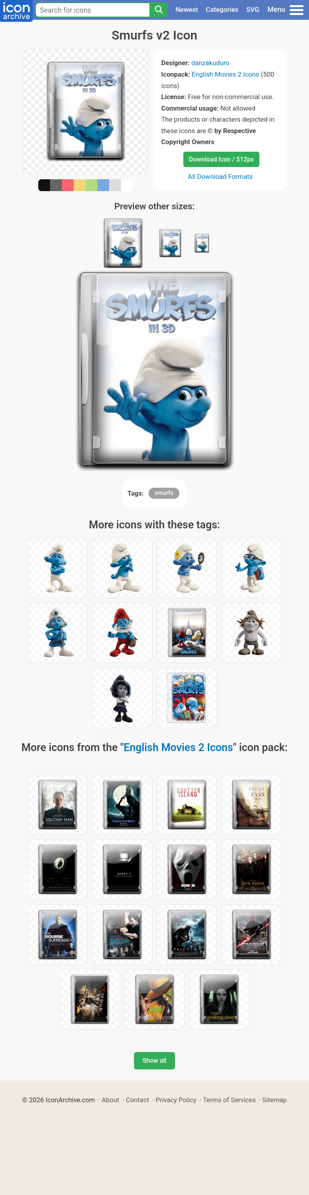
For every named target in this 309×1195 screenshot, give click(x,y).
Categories (222, 9)
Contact (137, 1100)
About (110, 1100)
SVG (252, 9)
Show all (154, 1060)
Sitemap (274, 1100)
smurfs (163, 492)
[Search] (158, 9)
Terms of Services (229, 1100)
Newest (186, 9)
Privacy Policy (176, 1100)
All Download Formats (220, 176)
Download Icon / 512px (221, 159)
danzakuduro (210, 63)
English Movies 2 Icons (225, 74)
